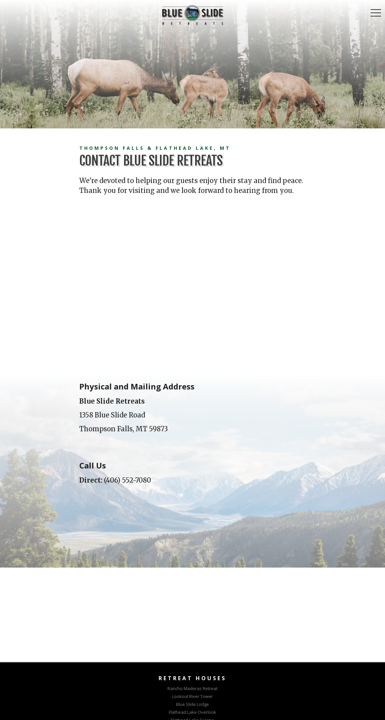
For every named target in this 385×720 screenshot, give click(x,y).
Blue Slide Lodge (192, 704)
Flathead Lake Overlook (192, 712)
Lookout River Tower (192, 696)
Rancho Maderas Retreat (192, 688)
